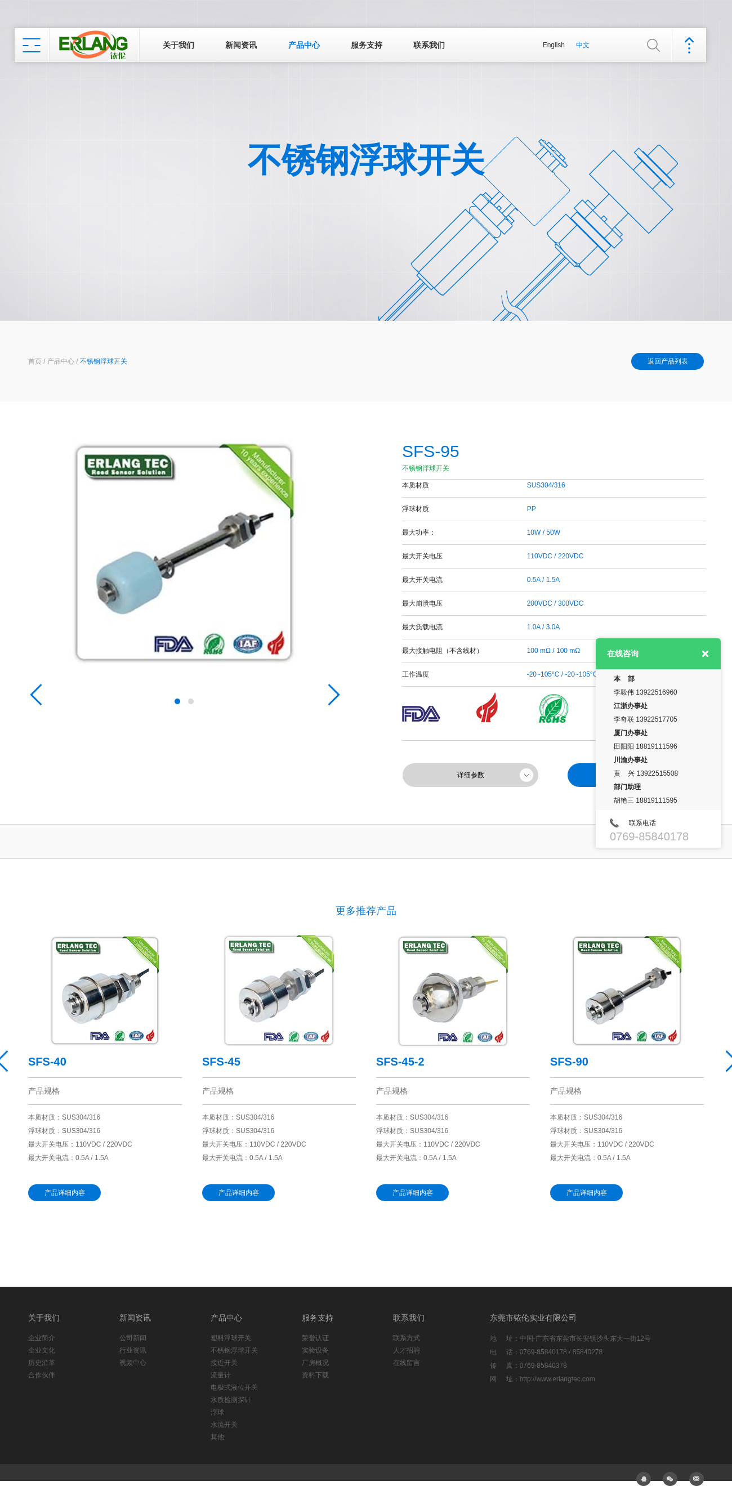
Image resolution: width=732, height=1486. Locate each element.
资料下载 (315, 1375)
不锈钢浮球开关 (103, 361)
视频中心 (132, 1363)
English (554, 45)
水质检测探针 (231, 1400)
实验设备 (315, 1350)
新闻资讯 (241, 45)
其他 (217, 1437)
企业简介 (41, 1338)
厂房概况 (315, 1363)
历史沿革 (41, 1363)
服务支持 (366, 45)
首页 (35, 361)
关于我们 (178, 45)
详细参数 (470, 775)
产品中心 (304, 45)
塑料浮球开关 (231, 1338)
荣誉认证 (315, 1338)
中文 (583, 45)
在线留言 (406, 1363)
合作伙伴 (41, 1375)
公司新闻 (132, 1338)
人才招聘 (406, 1350)
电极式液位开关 (234, 1387)
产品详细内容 (64, 1193)
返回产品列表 (668, 361)
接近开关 (224, 1363)
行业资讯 (132, 1350)
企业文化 (41, 1350)
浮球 (217, 1412)
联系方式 (406, 1338)
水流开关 (224, 1425)
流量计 (221, 1375)
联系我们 (429, 45)
